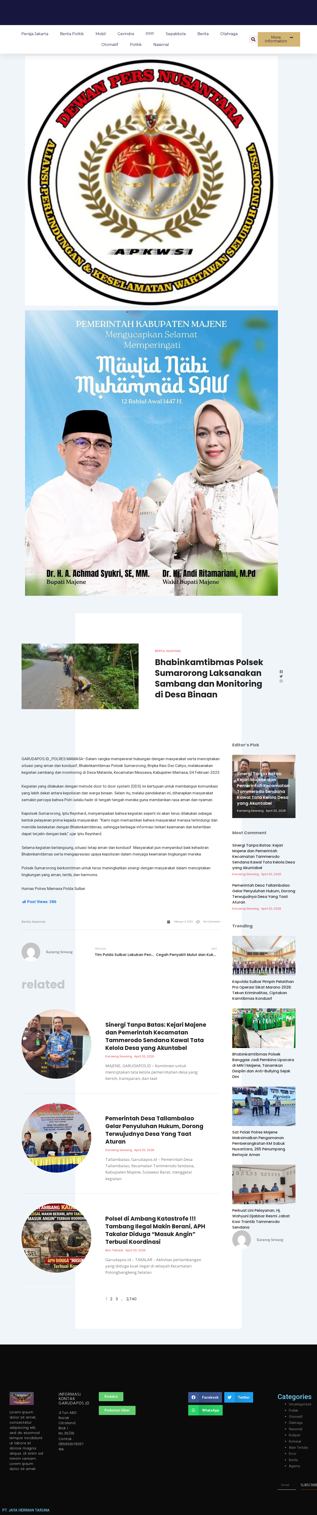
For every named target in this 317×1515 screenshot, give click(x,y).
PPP (150, 34)
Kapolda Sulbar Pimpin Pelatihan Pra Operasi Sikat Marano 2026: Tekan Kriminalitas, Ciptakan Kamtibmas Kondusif (263, 990)
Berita (203, 34)
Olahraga (229, 34)
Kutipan (295, 1435)
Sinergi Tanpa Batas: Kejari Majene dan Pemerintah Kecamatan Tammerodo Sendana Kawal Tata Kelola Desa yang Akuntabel (155, 1037)
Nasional (161, 44)
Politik (136, 44)
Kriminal (295, 1441)
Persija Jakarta (34, 34)
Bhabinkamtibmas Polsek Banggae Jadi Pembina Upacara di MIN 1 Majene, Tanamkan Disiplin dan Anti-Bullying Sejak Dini (263, 1065)
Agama (294, 1466)
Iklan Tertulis (299, 1447)
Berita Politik (72, 34)
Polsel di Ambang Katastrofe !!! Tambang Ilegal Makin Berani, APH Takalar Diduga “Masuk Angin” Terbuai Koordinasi (155, 1231)
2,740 (131, 1300)
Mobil (101, 34)
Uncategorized (301, 1404)
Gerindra (126, 34)
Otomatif (109, 44)
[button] (253, 39)
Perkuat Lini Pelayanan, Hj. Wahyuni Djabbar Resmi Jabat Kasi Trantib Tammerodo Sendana (261, 1219)
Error (293, 1454)
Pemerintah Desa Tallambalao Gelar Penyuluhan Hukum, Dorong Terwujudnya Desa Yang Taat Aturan (154, 1130)
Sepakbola (176, 34)
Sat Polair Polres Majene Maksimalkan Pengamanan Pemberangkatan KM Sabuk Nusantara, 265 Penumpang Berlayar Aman (258, 1143)
